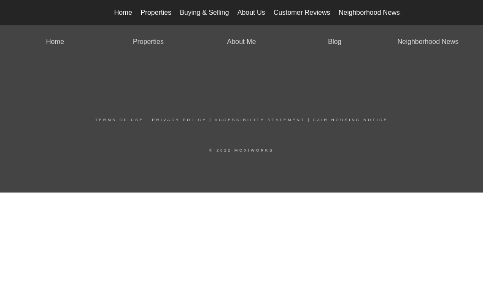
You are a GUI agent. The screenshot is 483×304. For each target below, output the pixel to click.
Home (123, 12)
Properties (155, 12)
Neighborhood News (369, 12)
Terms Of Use (119, 120)
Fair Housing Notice (350, 120)
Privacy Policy (179, 120)
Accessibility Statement (260, 120)
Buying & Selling (204, 12)
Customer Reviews (301, 12)
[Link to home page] (41, 12)
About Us (251, 12)
